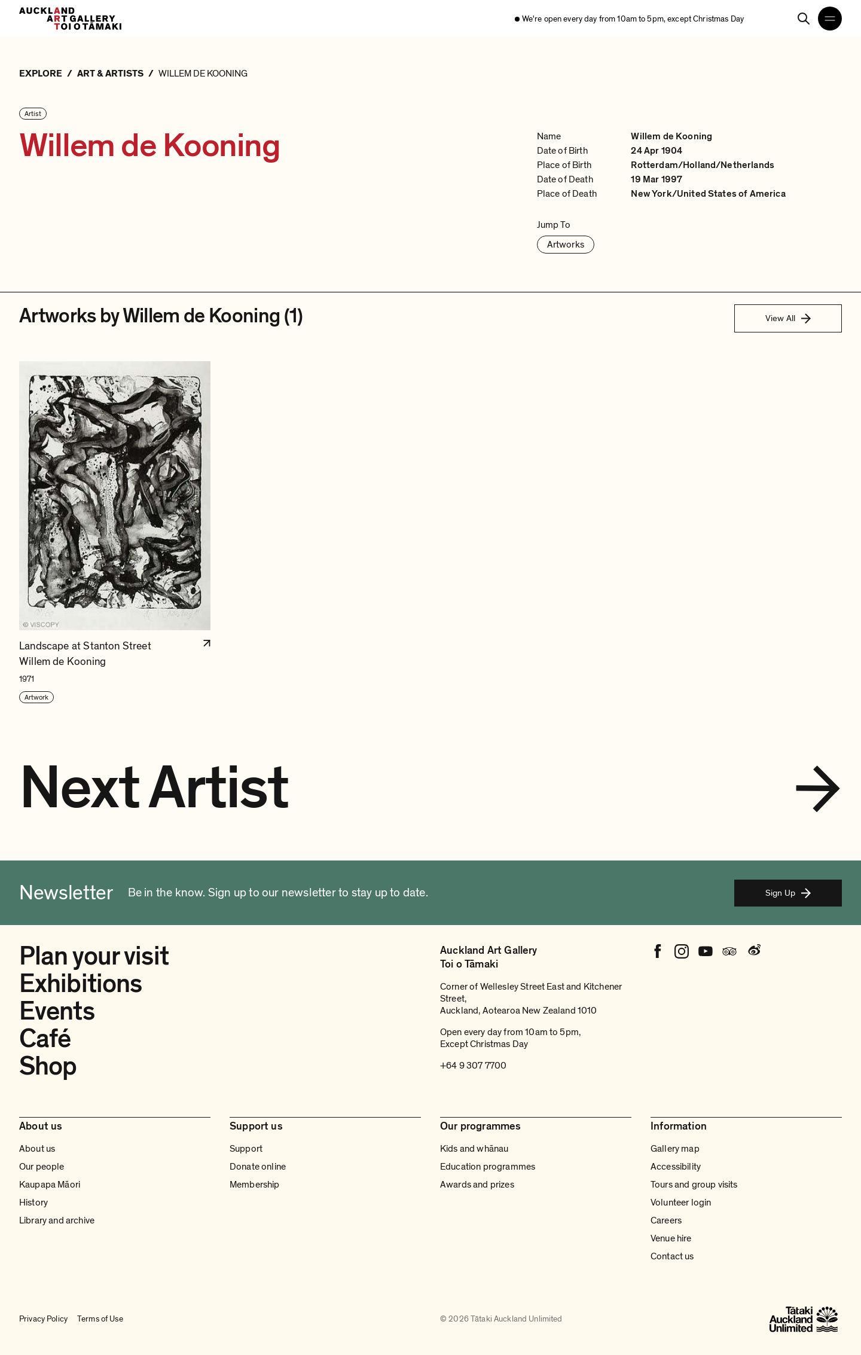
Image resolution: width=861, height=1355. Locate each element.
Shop (48, 1066)
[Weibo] (753, 951)
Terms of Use (100, 1319)
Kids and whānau (474, 1148)
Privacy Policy (43, 1319)
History (33, 1202)
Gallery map (675, 1148)
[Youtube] (705, 951)
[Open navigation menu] (830, 18)
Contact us (672, 1256)
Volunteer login (681, 1202)
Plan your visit (94, 956)
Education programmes (487, 1166)
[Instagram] (681, 951)
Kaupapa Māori (49, 1184)
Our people (42, 1166)
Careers (666, 1220)
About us (37, 1148)
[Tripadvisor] (729, 951)
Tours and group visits (694, 1184)
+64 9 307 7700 (473, 1065)
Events (56, 1011)
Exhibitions (80, 983)
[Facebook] (658, 951)
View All (788, 318)
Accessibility (676, 1166)
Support (246, 1148)
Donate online (258, 1166)
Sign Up (788, 893)
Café (45, 1038)
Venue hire (671, 1238)
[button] (114, 532)
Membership (255, 1184)
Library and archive (56, 1220)
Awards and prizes (477, 1184)
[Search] (804, 18)
